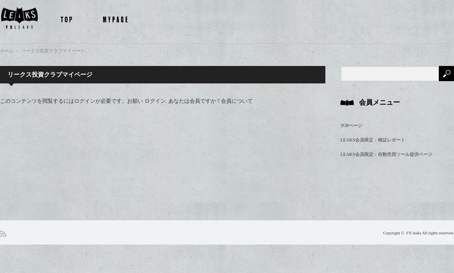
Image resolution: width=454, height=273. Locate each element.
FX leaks (413, 233)
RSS (3, 234)
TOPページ (351, 125)
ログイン (155, 101)
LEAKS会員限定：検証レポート (372, 140)
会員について (237, 101)
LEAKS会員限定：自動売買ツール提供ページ (386, 154)
